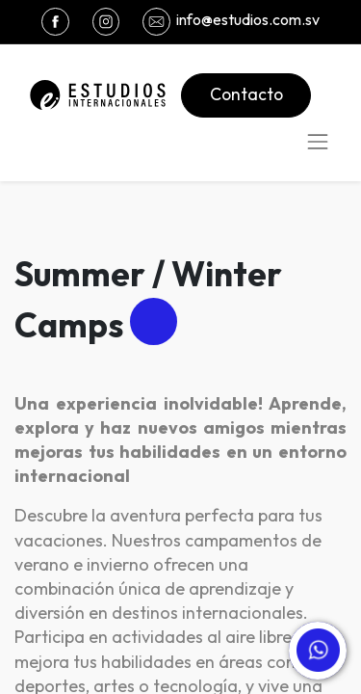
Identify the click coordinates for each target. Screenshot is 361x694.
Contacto (246, 94)
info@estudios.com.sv (248, 19)
